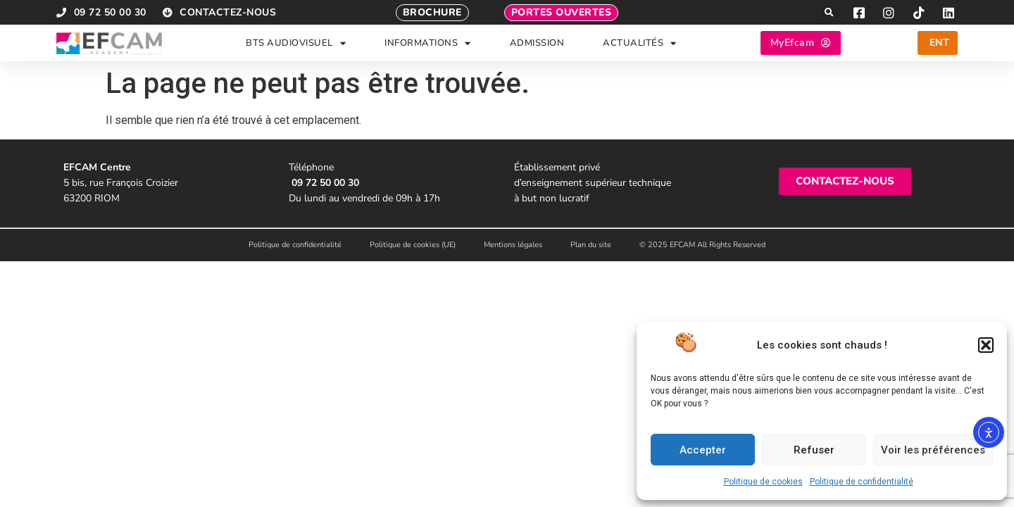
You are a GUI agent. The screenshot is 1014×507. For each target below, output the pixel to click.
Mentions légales (513, 244)
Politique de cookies (763, 482)
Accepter (703, 450)
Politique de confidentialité (861, 482)
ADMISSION (537, 43)
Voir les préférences (933, 450)
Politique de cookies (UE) (413, 244)
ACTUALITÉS (640, 43)
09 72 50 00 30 (325, 182)
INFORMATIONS (427, 43)
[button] (986, 345)
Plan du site (590, 244)
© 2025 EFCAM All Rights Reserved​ (702, 244)
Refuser (814, 450)
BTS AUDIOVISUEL (296, 43)
